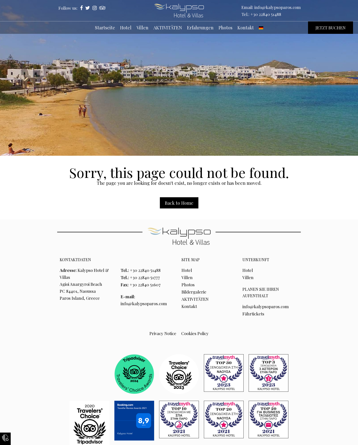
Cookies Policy (195, 332)
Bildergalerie (193, 291)
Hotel (186, 270)
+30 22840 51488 (265, 14)
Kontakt (189, 305)
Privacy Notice (162, 332)
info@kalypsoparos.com (277, 7)
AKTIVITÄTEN (195, 298)
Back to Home (179, 203)
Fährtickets (253, 313)
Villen (187, 277)
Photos (188, 284)
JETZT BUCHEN (330, 27)
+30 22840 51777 (145, 277)
